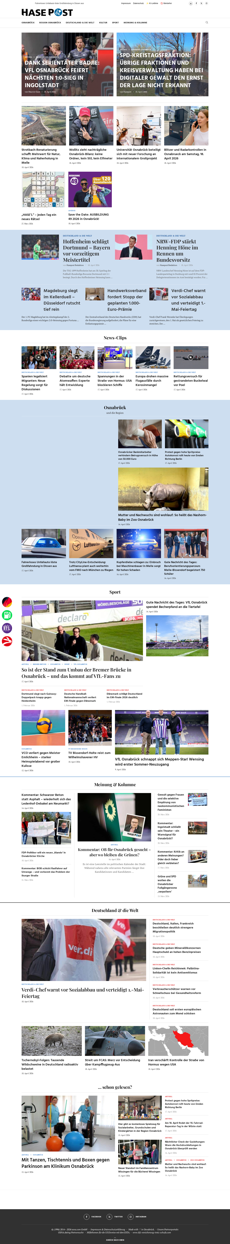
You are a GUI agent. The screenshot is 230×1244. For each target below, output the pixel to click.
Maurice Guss (34, 92)
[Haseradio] (7, 641)
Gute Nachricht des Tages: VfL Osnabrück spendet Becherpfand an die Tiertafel (176, 605)
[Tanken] (7, 615)
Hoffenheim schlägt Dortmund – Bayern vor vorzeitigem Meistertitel (86, 250)
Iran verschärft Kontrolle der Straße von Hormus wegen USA (176, 1062)
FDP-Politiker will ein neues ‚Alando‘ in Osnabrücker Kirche (44, 854)
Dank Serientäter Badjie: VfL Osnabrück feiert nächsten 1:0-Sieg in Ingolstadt (62, 74)
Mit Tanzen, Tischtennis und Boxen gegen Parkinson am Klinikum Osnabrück (66, 1163)
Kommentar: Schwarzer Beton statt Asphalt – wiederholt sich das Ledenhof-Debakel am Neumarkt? (46, 799)
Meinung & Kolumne (135, 23)
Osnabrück (28, 23)
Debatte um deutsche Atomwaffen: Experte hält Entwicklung (75, 381)
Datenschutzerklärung (114, 1229)
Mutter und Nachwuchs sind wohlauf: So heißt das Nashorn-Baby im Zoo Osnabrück (162, 517)
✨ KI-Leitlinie (152, 3)
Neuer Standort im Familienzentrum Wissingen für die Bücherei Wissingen (139, 1170)
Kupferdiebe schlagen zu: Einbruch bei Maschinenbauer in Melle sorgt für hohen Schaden (139, 566)
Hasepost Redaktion (75, 265)
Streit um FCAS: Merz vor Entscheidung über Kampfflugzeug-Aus (112, 1062)
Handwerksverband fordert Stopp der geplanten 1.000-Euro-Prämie (126, 300)
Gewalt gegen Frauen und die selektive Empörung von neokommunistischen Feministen (171, 802)
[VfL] (7, 628)
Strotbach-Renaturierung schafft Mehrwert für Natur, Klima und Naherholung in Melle (41, 156)
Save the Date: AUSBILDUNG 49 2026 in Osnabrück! (88, 217)
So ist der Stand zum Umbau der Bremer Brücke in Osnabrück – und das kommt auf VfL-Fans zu (76, 672)
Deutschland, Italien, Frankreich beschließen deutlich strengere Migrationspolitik (173, 927)
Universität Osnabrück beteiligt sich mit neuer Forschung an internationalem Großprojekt (139, 154)
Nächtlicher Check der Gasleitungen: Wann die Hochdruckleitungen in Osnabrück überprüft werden (185, 1145)
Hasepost (127, 92)
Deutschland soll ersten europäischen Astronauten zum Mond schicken (177, 1011)
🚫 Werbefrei (166, 3)
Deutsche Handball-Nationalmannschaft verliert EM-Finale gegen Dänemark (80, 697)
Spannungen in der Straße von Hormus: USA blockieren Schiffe (115, 381)
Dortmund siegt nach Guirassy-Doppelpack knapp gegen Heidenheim (39, 697)
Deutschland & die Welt (80, 23)
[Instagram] (206, 3)
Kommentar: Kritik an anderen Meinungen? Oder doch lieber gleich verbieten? (171, 857)
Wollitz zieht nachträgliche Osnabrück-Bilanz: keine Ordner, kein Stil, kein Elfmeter (90, 154)
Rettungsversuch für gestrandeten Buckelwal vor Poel (191, 381)
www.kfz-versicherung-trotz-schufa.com (152, 1232)
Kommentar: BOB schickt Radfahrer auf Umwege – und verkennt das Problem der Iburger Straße (46, 872)
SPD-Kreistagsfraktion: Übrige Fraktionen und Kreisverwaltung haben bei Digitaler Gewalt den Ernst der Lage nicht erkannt (161, 70)
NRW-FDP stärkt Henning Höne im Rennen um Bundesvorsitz (177, 250)
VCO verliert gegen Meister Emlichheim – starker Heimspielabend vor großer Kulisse (41, 760)
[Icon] (39, 357)
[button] (29, 3)
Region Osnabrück (50, 23)
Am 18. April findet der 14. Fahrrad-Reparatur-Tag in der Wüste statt (184, 1124)
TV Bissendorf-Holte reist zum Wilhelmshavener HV (89, 755)
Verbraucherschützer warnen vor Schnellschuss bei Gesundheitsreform (177, 991)
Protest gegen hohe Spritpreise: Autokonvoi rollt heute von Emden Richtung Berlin (184, 455)
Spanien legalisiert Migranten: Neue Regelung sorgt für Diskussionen (35, 383)
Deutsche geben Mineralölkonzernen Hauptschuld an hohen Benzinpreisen (177, 950)
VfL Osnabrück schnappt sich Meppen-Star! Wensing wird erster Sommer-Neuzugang (159, 762)
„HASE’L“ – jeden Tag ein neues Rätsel (39, 217)
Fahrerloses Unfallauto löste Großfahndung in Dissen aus (39, 564)
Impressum (126, 3)
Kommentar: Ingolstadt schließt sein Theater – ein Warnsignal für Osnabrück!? (169, 831)
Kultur (103, 23)
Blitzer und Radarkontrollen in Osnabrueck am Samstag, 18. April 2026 (185, 154)
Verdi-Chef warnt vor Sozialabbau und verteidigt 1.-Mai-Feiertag (188, 300)
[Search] (206, 22)
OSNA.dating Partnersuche (71, 1232)
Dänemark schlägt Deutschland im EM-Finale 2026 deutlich (124, 696)
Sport (115, 23)
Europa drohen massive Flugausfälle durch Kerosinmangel (152, 381)
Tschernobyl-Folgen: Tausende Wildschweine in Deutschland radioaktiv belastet (50, 1065)
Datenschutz (138, 3)
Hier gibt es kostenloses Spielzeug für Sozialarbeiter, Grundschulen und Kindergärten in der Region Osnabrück (139, 1127)
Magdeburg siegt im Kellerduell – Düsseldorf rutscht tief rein (62, 300)
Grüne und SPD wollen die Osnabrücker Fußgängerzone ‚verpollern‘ (167, 884)
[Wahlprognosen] (7, 602)
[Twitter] (201, 3)
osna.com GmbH (79, 1229)
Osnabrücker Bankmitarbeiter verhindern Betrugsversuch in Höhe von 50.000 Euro (138, 455)
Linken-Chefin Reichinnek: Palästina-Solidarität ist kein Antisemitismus (176, 970)
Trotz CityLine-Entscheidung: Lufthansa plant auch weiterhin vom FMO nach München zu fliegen (91, 566)
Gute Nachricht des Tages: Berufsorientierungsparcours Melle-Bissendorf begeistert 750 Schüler (184, 568)
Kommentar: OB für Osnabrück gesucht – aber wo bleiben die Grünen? (114, 852)
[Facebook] (196, 3)
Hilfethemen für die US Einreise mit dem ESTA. (108, 1232)
